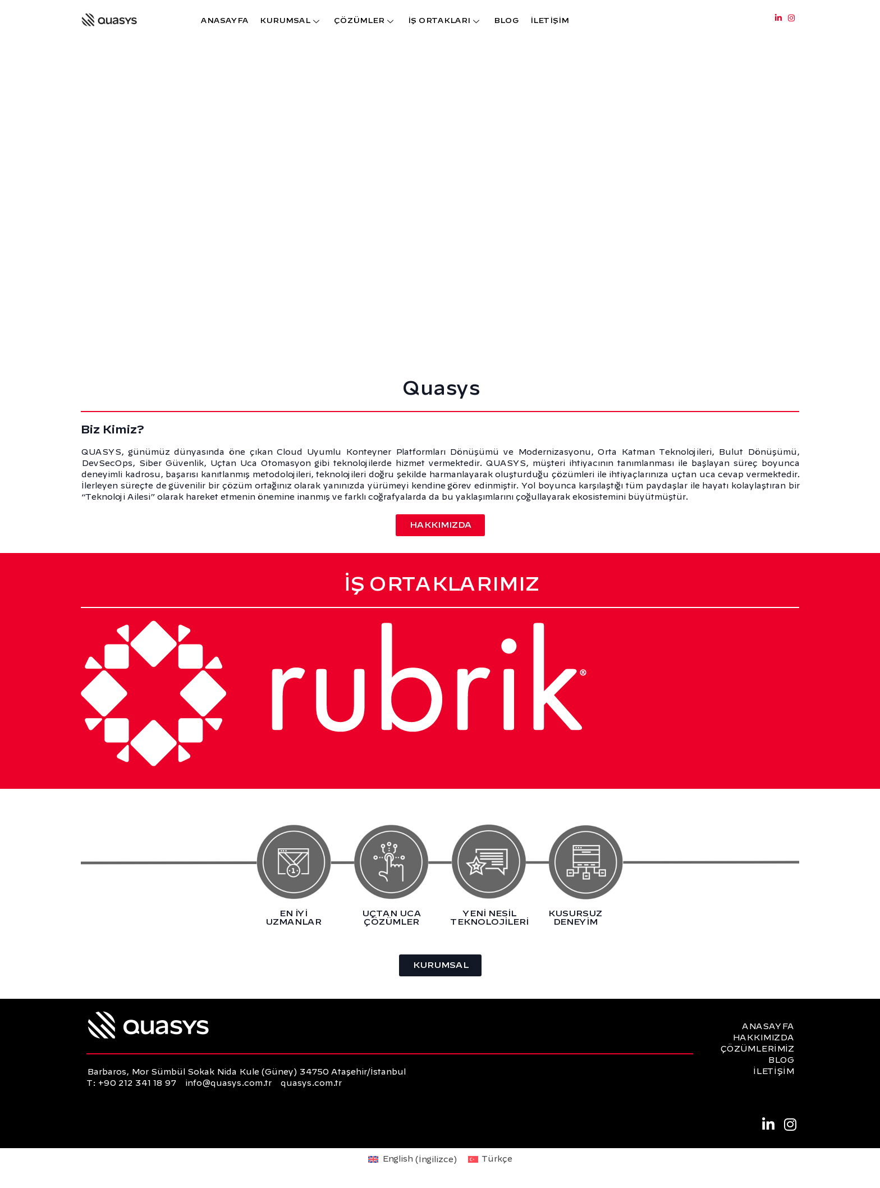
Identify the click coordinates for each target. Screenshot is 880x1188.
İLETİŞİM (549, 21)
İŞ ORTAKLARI (444, 21)
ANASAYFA (224, 21)
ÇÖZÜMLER (364, 21)
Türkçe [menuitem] (497, 1159)
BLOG (506, 21)
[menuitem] (412, 1160)
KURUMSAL (290, 21)
